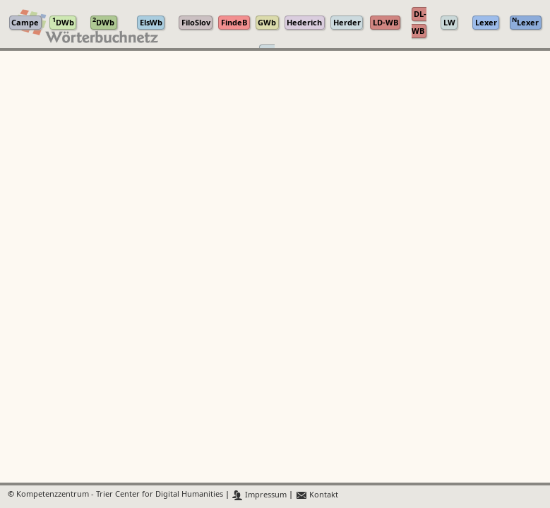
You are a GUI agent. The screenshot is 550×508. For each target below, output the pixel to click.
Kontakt (316, 495)
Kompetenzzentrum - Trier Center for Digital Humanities (119, 495)
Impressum (259, 495)
